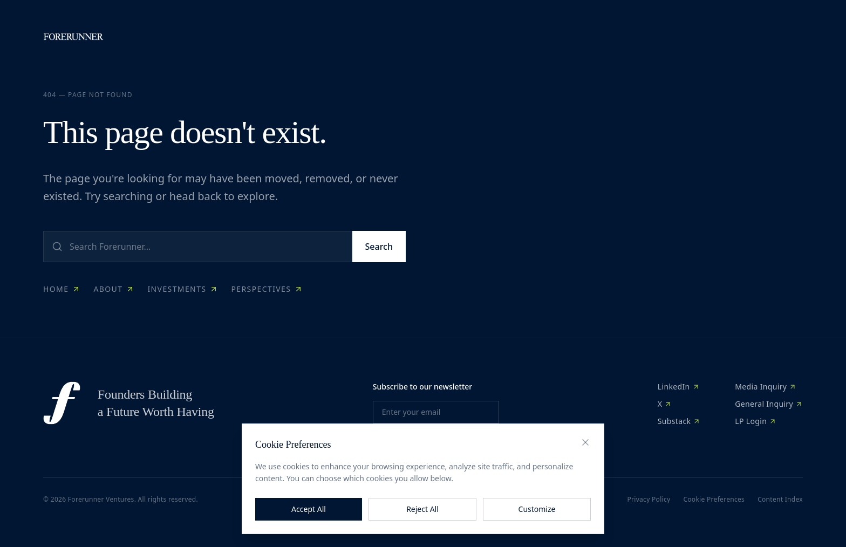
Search (379, 246)
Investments (182, 289)
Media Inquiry (765, 386)
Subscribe (435, 440)
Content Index (780, 499)
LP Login (755, 421)
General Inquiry (769, 404)
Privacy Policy (648, 499)
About (113, 289)
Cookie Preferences (714, 499)
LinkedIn (679, 386)
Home (61, 289)
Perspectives (267, 289)
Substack (679, 421)
